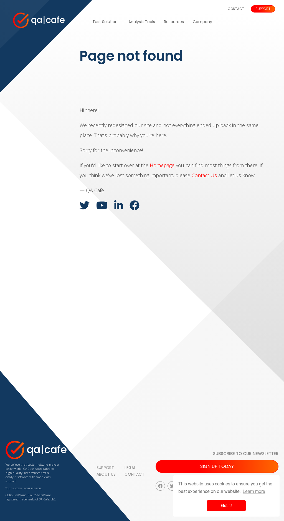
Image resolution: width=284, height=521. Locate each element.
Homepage (162, 165)
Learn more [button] (254, 491)
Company (202, 21)
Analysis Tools (141, 21)
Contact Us (204, 175)
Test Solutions (106, 21)
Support (262, 8)
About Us (106, 474)
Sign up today (217, 466)
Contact (236, 8)
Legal (130, 467)
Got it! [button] (226, 505)
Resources (174, 21)
